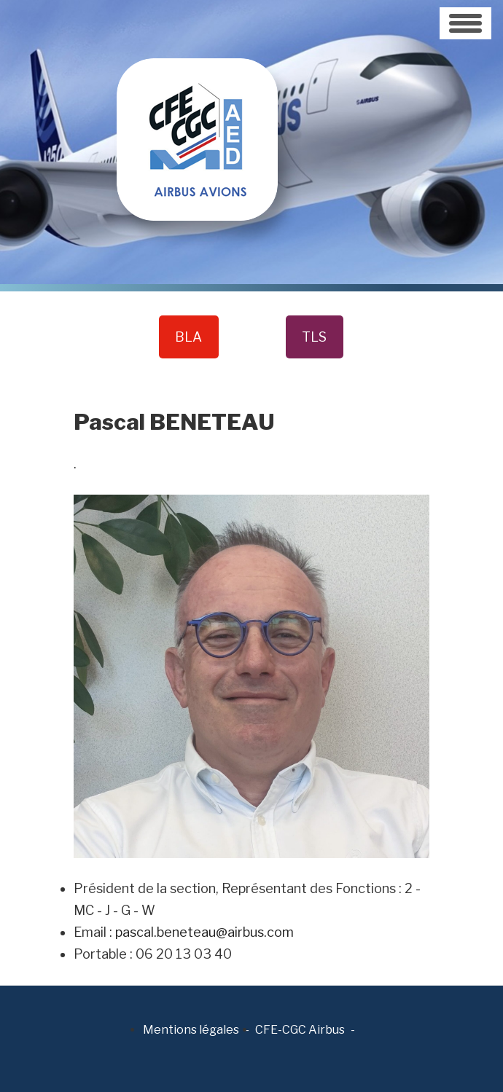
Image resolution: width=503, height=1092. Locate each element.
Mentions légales (191, 1030)
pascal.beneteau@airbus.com (204, 932)
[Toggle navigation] (465, 23)
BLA (188, 337)
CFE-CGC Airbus (300, 1030)
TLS (314, 337)
